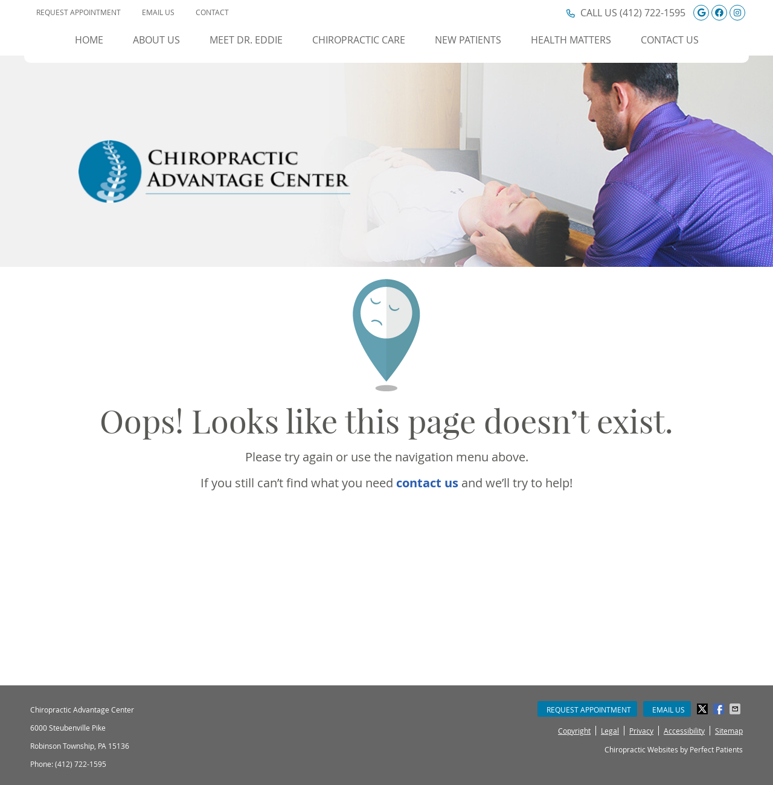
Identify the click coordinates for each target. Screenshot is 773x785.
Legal (610, 730)
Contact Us (670, 39)
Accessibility (684, 730)
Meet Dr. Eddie (246, 39)
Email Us (158, 12)
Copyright (574, 730)
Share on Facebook (719, 708)
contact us (427, 483)
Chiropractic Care (358, 39)
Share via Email (736, 708)
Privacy (641, 730)
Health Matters (571, 39)
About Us (156, 39)
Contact (212, 12)
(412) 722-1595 (652, 12)
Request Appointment (78, 12)
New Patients (468, 39)
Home (89, 39)
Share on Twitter (703, 708)
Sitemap (729, 730)
